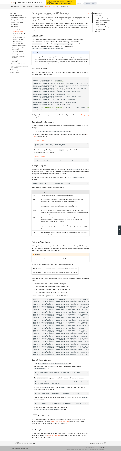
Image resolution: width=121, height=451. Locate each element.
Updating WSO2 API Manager (19, 17)
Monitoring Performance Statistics (18, 57)
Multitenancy (14, 24)
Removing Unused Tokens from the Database (19, 66)
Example (43, 140)
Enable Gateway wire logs (102, 27)
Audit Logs (97, 31)
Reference (55, 6)
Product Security (14, 72)
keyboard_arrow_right (93, 13)
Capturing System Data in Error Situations (19, 48)
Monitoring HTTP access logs (19, 34)
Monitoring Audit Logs (53, 435)
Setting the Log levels (101, 22)
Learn (23, 6)
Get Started (17, 6)
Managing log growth (18, 39)
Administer (47, 6)
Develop (29, 6)
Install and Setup (38, 6)
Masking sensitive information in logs (18, 42)
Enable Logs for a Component (103, 20)
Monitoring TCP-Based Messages (18, 60)
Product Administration (16, 15)
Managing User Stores (17, 22)
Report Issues (119, 230)
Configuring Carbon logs (102, 18)
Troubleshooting (64, 6)
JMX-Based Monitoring (18, 51)
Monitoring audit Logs (19, 37)
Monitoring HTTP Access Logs (60, 421)
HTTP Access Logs (100, 29)
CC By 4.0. (81, 449)
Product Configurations (16, 70)
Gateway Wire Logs (100, 24)
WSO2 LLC (95, 447)
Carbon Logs (98, 15)
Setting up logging (18, 31)
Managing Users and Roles (18, 20)
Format (37, 140)
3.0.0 (78, 3)
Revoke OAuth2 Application (18, 63)
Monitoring (14, 26)
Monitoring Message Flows (19, 54)
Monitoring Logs (16, 29)
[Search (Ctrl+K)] (90, 3)
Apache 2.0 (101, 449)
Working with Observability (19, 45)
